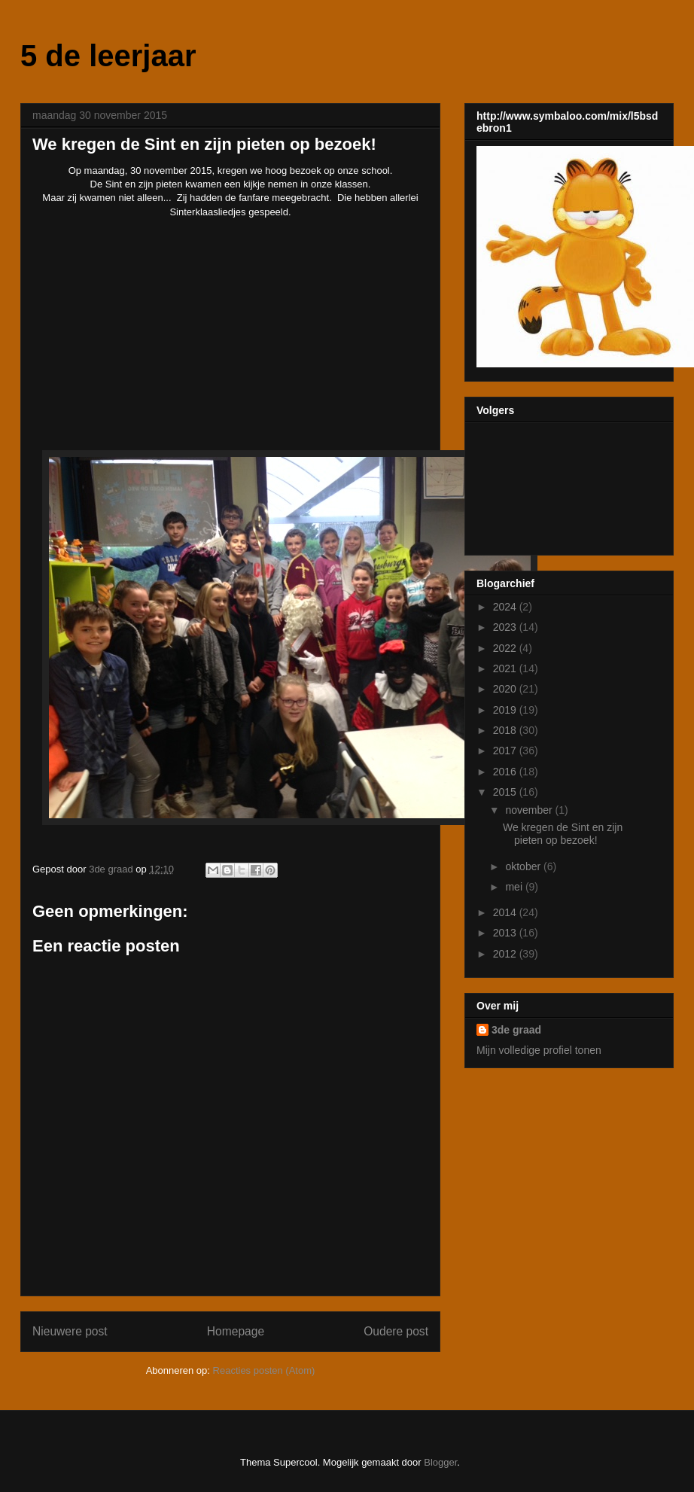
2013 (506, 933)
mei (515, 887)
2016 (506, 772)
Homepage (235, 1331)
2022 (506, 648)
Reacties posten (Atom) (264, 1370)
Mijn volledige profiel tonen (538, 1050)
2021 (506, 668)
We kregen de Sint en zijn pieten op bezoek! (562, 833)
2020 (506, 689)
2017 (506, 750)
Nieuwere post (70, 1331)
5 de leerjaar (108, 55)
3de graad (516, 1030)
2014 (506, 912)
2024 (506, 607)
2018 (506, 730)
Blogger (440, 1462)
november (530, 810)
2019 (506, 710)
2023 (506, 627)
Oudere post (396, 1331)
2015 (506, 792)
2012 (506, 954)
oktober (524, 866)
